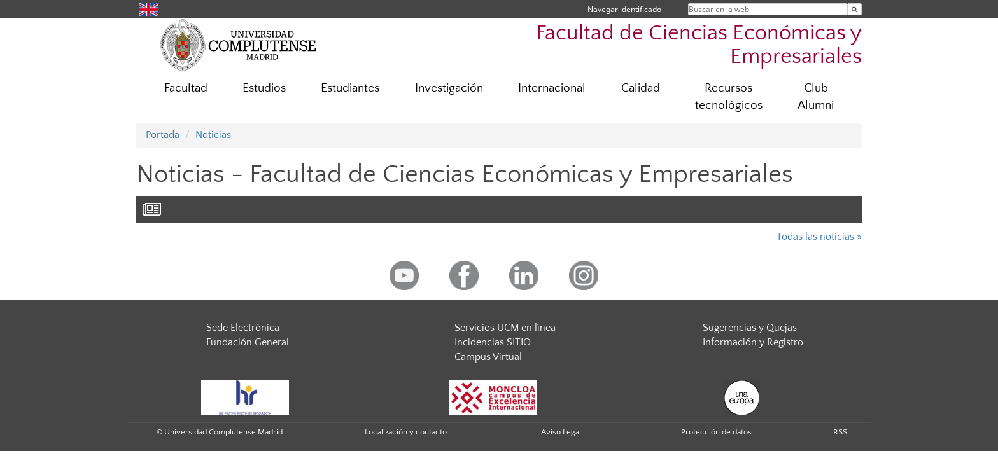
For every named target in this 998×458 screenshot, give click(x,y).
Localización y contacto (406, 431)
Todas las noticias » (819, 236)
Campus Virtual (488, 357)
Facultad (185, 88)
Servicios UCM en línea (505, 327)
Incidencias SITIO (492, 342)
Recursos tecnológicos (729, 96)
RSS (840, 431)
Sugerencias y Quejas (750, 327)
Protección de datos (716, 431)
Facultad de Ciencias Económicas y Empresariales (699, 45)
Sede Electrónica (242, 327)
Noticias (213, 135)
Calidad (640, 88)
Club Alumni (816, 96)
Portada (162, 135)
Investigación (449, 88)
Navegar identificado (624, 9)
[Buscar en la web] (854, 9)
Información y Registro (753, 342)
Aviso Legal (561, 431)
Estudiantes (350, 88)
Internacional (552, 88)
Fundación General (247, 342)
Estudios (264, 88)
